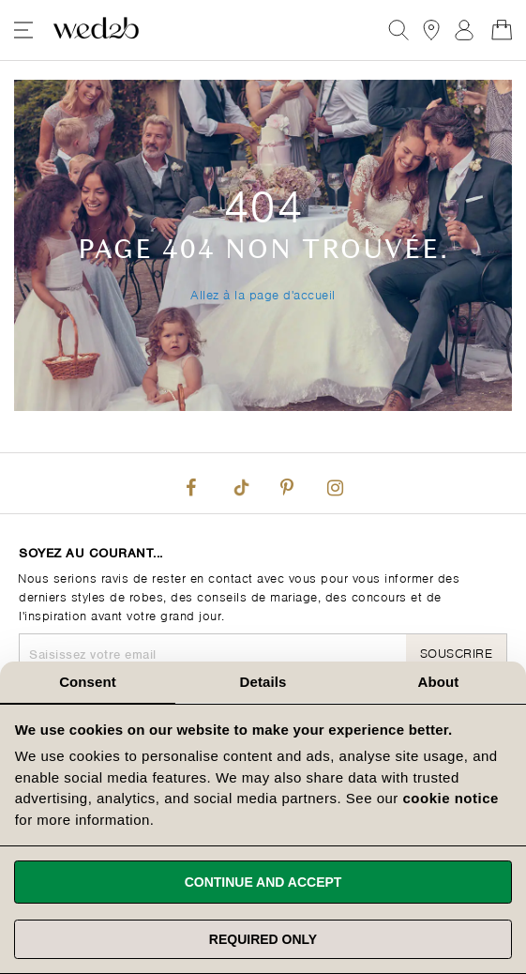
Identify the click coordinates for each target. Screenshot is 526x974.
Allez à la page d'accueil (263, 292)
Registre (464, 30)
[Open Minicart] (501, 30)
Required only (263, 939)
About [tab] (438, 682)
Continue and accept (263, 882)
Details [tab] (263, 682)
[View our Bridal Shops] (431, 30)
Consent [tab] (87, 682)
